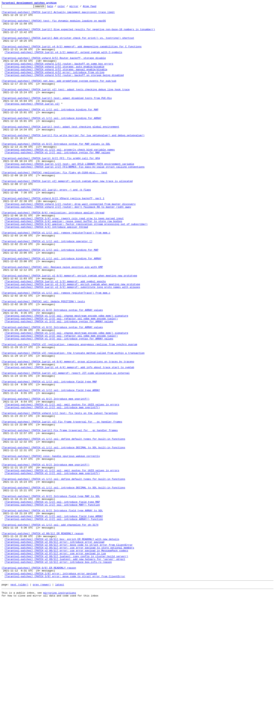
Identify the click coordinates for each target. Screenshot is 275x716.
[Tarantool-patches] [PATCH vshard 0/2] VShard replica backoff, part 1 (53, 237)
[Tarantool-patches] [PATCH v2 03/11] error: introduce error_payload (54, 649)
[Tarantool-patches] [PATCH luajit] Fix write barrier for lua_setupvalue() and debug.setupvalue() (73, 161)
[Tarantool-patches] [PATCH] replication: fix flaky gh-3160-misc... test (54, 206)
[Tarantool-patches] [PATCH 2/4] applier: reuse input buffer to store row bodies (63, 264)
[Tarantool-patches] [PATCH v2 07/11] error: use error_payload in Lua (55, 663)
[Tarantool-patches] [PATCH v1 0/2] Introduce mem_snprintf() (45, 477)
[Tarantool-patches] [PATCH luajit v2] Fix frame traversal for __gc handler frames (62, 505)
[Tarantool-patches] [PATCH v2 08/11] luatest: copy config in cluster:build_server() (66, 666)
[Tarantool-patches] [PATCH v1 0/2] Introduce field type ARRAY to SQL (52, 611)
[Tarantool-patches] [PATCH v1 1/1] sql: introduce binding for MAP (50, 130)
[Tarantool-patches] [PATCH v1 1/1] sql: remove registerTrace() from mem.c (56, 278)
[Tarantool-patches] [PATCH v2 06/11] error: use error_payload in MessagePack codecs (66, 660)
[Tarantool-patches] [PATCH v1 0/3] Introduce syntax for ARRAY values (52, 371)
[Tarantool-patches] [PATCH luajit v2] (32, 123)
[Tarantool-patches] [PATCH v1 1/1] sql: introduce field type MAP (49, 457)
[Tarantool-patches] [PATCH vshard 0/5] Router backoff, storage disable (54, 68)
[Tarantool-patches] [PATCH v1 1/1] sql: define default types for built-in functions (63, 526)
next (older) (19, 699)
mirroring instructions (59, 708)
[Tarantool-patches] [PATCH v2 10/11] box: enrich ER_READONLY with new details (62, 646)
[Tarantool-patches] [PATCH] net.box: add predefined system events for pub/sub (59, 96)
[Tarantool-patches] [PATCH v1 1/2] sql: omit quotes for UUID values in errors (62, 484)
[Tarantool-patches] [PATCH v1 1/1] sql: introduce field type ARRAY (51, 467)
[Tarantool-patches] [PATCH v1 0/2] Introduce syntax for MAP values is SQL (56, 172)
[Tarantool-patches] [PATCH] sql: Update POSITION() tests (43, 361)
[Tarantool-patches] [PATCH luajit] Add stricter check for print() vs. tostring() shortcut (68, 44)
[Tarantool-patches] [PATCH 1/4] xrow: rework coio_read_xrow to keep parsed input (64, 261)
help (56, 7)
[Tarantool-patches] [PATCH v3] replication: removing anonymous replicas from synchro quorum (69, 412)
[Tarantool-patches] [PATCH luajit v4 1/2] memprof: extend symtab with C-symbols (63, 62)
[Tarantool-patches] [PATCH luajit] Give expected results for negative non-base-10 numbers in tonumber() (78, 34)
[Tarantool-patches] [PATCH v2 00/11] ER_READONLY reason (42, 639)
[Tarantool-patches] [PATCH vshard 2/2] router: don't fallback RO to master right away (68, 247)
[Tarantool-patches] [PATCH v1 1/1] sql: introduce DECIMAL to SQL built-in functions (63, 536)
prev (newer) (42, 699)
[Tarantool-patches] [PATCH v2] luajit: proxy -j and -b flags (46, 227)
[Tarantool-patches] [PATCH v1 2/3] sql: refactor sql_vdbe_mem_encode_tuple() (61, 381)
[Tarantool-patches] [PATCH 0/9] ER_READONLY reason (39, 680)
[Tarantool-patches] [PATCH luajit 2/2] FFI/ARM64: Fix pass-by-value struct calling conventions (75, 199)
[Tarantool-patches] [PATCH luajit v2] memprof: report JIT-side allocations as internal (66, 447)
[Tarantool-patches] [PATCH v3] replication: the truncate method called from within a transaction (73, 422)
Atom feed (95, 7)
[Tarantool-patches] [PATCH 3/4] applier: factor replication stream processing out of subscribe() (76, 268)
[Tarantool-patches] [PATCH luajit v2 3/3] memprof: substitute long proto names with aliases (72, 343)
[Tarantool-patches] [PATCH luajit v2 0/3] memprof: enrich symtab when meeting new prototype (69, 330)
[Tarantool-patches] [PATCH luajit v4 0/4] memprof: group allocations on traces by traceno (68, 433)
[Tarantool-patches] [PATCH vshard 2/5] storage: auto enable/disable (54, 79)
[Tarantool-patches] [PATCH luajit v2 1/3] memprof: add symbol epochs (55, 337)
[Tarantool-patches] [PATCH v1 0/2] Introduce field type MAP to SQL (51, 594)
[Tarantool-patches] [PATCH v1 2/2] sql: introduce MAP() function (52, 605)
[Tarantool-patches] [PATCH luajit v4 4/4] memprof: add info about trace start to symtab (69, 440)
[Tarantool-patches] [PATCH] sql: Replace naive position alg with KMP (52, 319)
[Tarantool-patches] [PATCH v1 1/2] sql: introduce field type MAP (52, 601)
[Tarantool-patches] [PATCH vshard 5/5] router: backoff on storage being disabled (64, 89)
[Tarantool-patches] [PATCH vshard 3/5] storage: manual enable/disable (56, 82)
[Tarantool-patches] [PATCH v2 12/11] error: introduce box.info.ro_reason (58, 673)
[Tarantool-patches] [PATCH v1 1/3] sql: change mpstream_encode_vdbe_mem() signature (66, 378)
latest (59, 699)
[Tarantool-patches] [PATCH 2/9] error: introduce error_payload (51, 687)
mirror (79, 7)
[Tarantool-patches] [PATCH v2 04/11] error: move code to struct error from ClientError (69, 653)
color (67, 7)
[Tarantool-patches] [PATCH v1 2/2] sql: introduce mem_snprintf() (52, 488)
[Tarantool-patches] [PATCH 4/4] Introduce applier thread (46, 271)
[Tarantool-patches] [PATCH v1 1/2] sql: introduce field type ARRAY (54, 618)
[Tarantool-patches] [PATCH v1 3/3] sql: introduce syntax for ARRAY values (59, 385)
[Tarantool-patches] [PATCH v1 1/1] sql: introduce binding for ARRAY (51, 141)
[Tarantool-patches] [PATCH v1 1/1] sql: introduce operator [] (47, 288)
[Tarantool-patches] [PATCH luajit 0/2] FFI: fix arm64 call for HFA (51, 189)
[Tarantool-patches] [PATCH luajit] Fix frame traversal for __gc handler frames (60, 515)
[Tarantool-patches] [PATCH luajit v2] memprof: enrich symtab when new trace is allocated (67, 216)
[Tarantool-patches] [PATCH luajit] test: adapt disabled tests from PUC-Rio (57, 117)
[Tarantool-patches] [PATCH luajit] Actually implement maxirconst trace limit (58, 13)
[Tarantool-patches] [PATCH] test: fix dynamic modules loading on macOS (54, 24)
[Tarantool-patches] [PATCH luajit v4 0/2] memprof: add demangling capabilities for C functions (72, 55)
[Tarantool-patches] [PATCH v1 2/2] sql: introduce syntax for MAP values (57, 182)
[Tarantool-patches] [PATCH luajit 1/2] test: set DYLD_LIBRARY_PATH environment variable (69, 196)
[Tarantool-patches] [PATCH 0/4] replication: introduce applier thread (53, 254)
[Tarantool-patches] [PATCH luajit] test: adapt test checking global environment (60, 151)
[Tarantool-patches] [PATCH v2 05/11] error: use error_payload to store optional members (69, 656)
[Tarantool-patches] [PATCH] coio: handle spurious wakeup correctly (51, 546)
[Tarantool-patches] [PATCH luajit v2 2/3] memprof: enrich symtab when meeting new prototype (72, 340)
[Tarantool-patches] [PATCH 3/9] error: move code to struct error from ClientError (65, 691)
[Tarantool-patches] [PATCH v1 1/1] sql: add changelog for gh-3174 (50, 629)
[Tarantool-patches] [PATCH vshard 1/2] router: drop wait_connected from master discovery (70, 244)
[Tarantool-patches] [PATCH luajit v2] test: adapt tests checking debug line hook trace (66, 106)
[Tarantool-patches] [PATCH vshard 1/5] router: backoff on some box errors (59, 75)
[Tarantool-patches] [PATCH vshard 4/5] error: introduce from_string (54, 86)
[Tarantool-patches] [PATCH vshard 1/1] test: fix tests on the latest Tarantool (60, 495)
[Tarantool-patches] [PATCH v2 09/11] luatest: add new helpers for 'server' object (65, 670)
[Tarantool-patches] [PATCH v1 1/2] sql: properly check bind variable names (60, 178)
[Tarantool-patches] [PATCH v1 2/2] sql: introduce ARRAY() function (54, 622)
